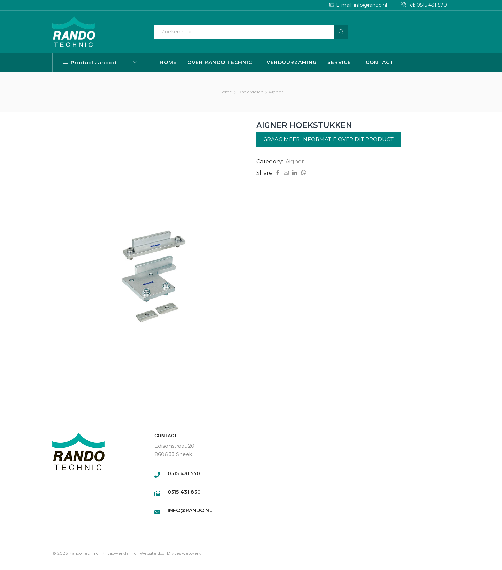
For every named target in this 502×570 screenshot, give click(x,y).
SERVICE (341, 62)
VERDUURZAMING (292, 62)
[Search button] (341, 32)
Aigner (276, 91)
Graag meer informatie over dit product (328, 139)
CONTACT (380, 62)
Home (225, 91)
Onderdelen (250, 91)
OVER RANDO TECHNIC (221, 62)
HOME (168, 62)
